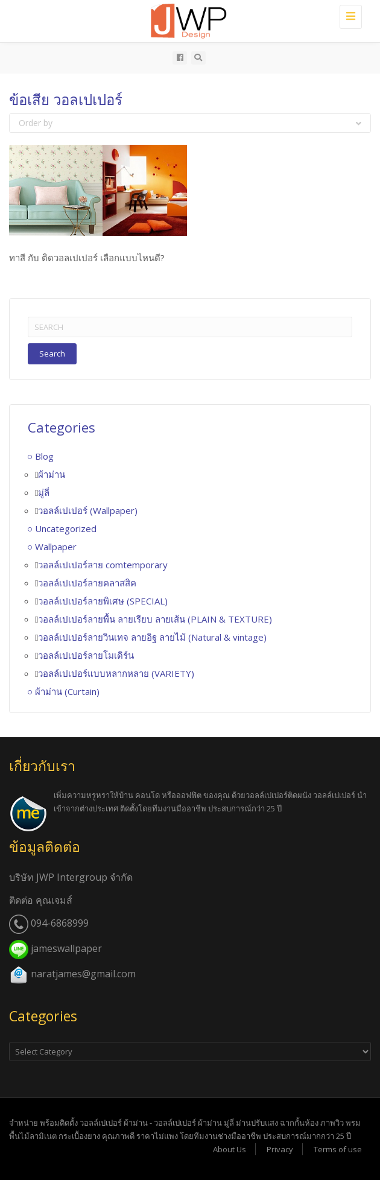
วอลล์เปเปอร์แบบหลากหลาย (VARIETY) (116, 673)
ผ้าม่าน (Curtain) (67, 691)
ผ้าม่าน (51, 474)
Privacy (280, 1149)
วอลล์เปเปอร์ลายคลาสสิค (87, 583)
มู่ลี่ (43, 492)
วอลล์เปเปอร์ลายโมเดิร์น (86, 655)
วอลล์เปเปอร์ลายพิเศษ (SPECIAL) (103, 601)
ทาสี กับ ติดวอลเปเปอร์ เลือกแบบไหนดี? (87, 258)
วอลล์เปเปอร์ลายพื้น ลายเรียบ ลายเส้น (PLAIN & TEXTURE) (155, 619)
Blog (44, 456)
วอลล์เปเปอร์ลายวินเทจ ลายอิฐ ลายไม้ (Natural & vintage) (152, 637)
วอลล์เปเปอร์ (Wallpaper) (88, 510)
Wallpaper (56, 547)
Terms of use (338, 1149)
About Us (229, 1149)
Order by (190, 122)
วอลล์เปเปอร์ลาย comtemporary (103, 565)
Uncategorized (66, 528)
